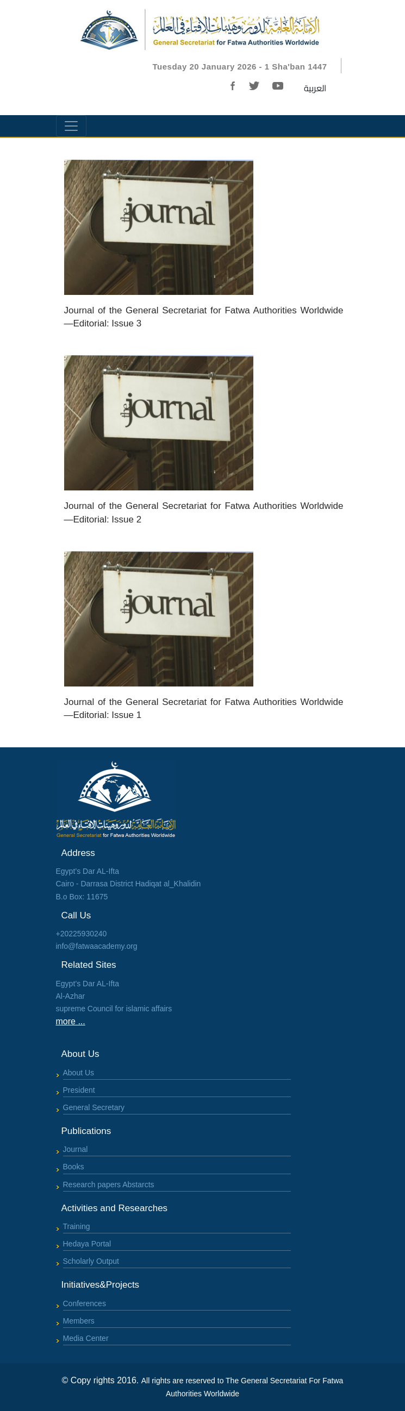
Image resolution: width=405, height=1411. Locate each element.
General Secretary (94, 1107)
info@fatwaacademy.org (97, 946)
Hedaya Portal (87, 1243)
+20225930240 (81, 933)
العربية (315, 88)
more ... (70, 1021)
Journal (75, 1149)
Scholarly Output (91, 1261)
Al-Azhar (70, 996)
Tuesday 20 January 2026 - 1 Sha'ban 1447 (240, 66)
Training (76, 1226)
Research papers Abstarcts (108, 1184)
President (79, 1090)
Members (79, 1320)
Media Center (86, 1338)
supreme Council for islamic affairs (114, 1008)
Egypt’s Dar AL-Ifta (87, 983)
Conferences (84, 1303)
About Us (79, 1072)
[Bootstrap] (203, 28)
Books (73, 1166)
